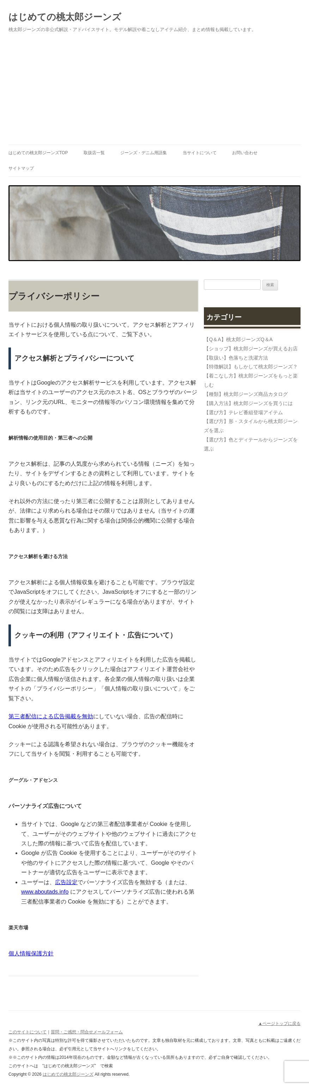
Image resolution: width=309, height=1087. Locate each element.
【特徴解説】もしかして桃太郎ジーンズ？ (251, 366)
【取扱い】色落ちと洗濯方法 (236, 358)
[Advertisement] (154, 91)
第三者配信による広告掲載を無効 (50, 716)
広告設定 (66, 882)
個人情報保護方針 (31, 953)
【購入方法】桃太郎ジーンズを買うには (248, 403)
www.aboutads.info (44, 892)
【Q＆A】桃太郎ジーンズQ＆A (238, 339)
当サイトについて (200, 152)
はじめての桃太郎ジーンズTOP (38, 152)
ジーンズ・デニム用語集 (143, 152)
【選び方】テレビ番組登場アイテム (243, 412)
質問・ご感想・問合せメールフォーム (87, 1031)
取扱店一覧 (94, 152)
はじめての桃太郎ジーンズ (64, 17)
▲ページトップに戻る (279, 1023)
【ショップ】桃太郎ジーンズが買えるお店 (251, 348)
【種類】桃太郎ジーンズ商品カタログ (246, 394)
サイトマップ (21, 168)
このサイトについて (27, 1031)
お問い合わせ (245, 152)
